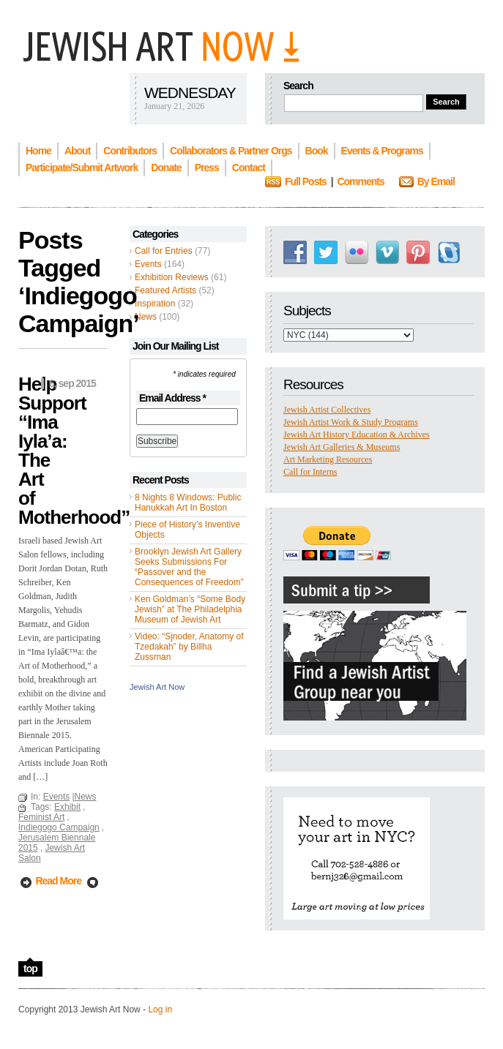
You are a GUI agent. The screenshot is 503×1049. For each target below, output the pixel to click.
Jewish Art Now (157, 687)
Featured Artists (165, 290)
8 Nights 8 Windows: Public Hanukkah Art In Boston (188, 502)
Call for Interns (310, 472)
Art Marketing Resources (327, 459)
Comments (360, 181)
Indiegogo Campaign (59, 827)
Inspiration (155, 303)
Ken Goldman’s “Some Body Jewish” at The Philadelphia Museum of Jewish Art (190, 609)
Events (148, 264)
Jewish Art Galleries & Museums (341, 447)
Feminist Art (41, 817)
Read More (58, 881)
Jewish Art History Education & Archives (356, 434)
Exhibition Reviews (172, 277)
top (30, 968)
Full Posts (306, 181)
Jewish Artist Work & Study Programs (350, 422)
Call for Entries (164, 251)
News (146, 317)
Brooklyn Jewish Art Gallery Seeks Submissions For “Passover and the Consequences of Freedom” (189, 566)
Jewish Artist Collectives (326, 410)
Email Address (172, 398)
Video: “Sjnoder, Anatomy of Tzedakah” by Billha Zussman (189, 646)
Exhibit (67, 807)
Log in (160, 1009)
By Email (436, 181)
